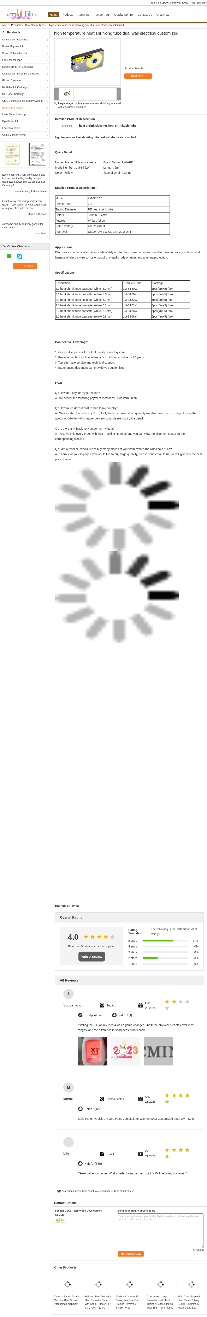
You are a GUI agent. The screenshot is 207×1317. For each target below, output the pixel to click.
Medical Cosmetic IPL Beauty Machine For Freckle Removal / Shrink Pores (128, 1302)
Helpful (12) (92, 1109)
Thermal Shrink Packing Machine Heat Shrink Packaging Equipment (67, 1300)
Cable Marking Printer (14, 134)
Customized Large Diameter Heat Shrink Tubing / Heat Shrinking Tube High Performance (160, 1302)
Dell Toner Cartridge (13, 94)
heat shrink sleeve (124, 1191)
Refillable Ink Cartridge (14, 87)
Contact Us (145, 14)
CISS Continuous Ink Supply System (22, 100)
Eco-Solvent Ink (11, 128)
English (202, 2)
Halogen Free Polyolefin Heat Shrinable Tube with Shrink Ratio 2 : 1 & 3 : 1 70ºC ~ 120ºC (98, 1302)
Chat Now (162, 14)
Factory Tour (102, 14)
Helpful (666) (93, 1164)
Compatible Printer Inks (15, 39)
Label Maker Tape (12, 60)
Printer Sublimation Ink (14, 53)
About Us (84, 14)
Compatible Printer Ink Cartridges (20, 73)
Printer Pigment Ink (12, 46)
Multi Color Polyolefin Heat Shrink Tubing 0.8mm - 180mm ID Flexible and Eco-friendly (189, 1304)
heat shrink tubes (71, 1191)
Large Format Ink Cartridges (17, 66)
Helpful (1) (125, 1015)
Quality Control (124, 14)
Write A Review (91, 956)
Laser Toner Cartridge (14, 114)
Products (67, 14)
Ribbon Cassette (11, 80)
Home (53, 14)
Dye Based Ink (10, 121)
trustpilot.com (94, 1015)
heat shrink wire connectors (97, 1191)
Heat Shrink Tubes (35, 25)
